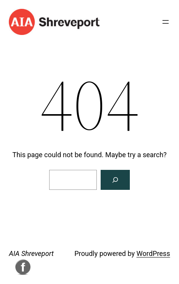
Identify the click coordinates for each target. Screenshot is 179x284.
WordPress (153, 253)
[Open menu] (165, 22)
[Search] (115, 180)
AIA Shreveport (31, 253)
